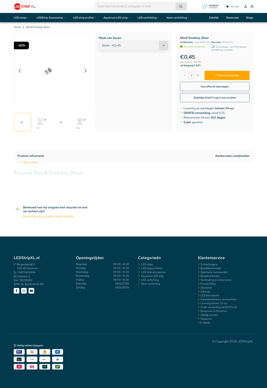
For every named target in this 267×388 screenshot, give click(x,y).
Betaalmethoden (210, 276)
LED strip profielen (152, 268)
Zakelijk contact (209, 315)
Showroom (232, 17)
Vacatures (206, 318)
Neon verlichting (177, 17)
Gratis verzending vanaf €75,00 (218, 307)
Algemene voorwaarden (214, 272)
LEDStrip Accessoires (50, 17)
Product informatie (30, 156)
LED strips (20, 17)
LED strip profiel (83, 17)
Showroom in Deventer (213, 311)
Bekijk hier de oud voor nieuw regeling (48, 216)
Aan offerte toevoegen (215, 86)
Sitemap (205, 291)
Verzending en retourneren (216, 280)
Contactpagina (208, 264)
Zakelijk (214, 17)
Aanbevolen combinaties (232, 156)
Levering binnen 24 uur (214, 303)
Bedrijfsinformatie (210, 268)
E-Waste (205, 322)
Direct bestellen (228, 75)
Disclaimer (206, 287)
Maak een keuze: (110, 38)
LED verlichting (147, 17)
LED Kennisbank (209, 295)
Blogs (249, 17)
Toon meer (30, 162)
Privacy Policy (208, 283)
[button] (20, 71)
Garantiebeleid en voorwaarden (218, 299)
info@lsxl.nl (23, 276)
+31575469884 (26, 272)
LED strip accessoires (153, 272)
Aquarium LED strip (115, 17)
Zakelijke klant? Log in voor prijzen (215, 97)
